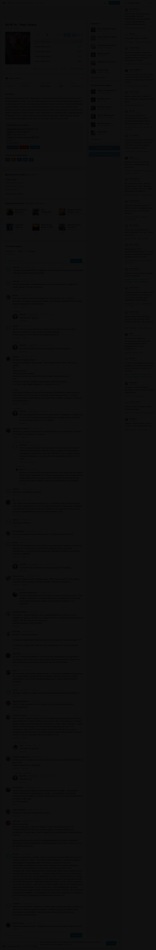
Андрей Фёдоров (19, 810)
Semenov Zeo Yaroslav (21, 428)
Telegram (35, 147)
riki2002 (16, 489)
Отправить (76, 261)
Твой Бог (130, 358)
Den (14, 500)
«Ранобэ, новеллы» (34, 203)
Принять (111, 943)
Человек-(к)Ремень (20, 701)
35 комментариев (76, 69)
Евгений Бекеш (132, 9)
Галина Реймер (132, 48)
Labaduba (16, 904)
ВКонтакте (12, 147)
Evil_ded (16, 854)
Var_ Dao (130, 111)
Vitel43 (15, 326)
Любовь (129, 34)
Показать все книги (99, 77)
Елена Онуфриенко (133, 70)
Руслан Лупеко (18, 531)
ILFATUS (16, 520)
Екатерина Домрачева (28, 592)
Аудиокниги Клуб (11, 946)
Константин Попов (20, 612)
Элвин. (129, 157)
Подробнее (68, 944)
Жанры (11, 3)
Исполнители (28, 3)
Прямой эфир (133, 3)
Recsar (15, 690)
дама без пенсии (132, 402)
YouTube (24, 147)
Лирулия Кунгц (18, 576)
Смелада (130, 419)
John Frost (16, 821)
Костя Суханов (132, 92)
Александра (131, 382)
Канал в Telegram (104, 154)
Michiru (15, 295)
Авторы (18, 3)
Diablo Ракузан (18, 923)
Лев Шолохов (18, 788)
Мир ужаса (31, 174)
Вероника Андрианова (21, 757)
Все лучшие (96, 139)
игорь (15, 671)
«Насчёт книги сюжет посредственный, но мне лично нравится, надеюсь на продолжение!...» (46, 68)
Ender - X (22, 469)
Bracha (129, 334)
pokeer (15, 543)
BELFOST (29, 315)
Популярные (10, 251)
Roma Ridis (17, 654)
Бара (21, 745)
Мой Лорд (16, 631)
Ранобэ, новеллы (13, 78)
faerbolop (16, 267)
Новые (20, 251)
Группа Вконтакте (104, 148)
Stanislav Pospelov (19, 715)
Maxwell (16, 357)
